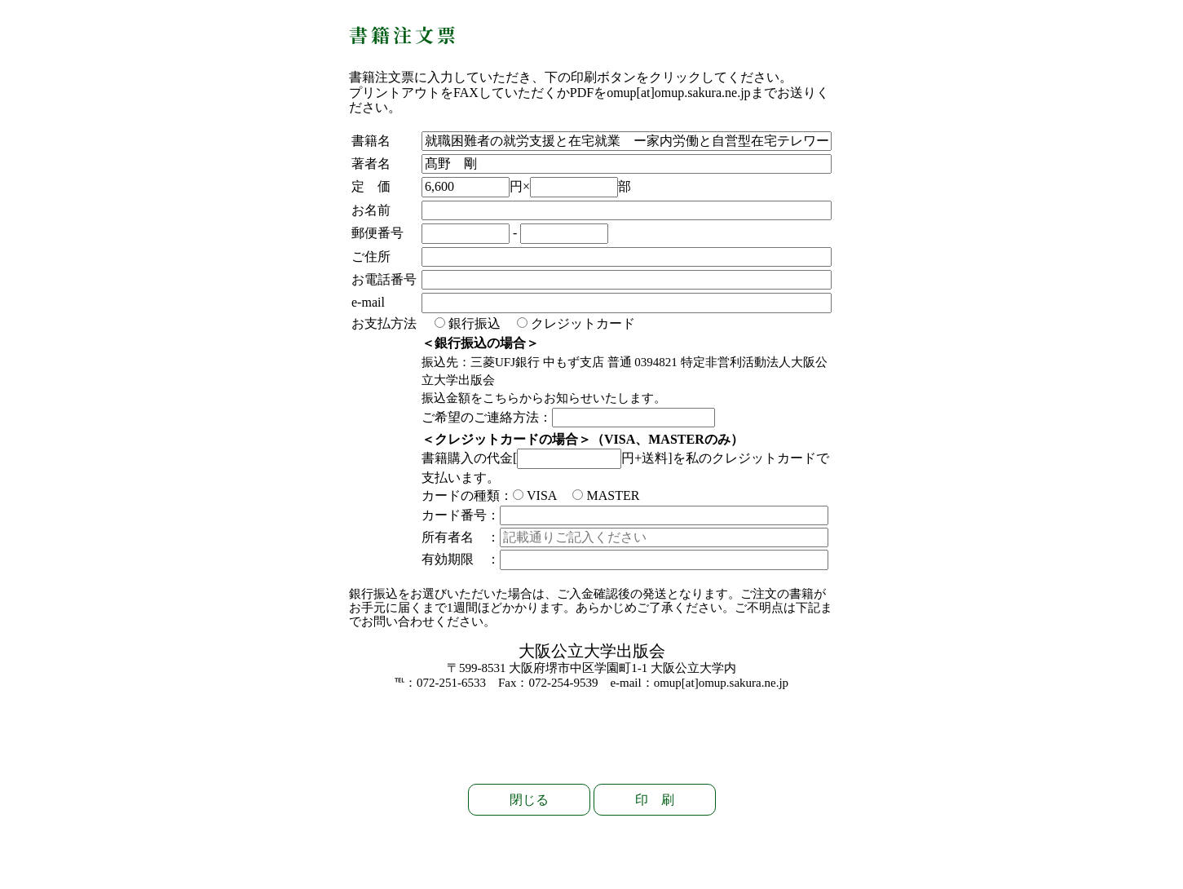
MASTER (605, 495)
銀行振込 (468, 323)
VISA (534, 495)
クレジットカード (576, 323)
